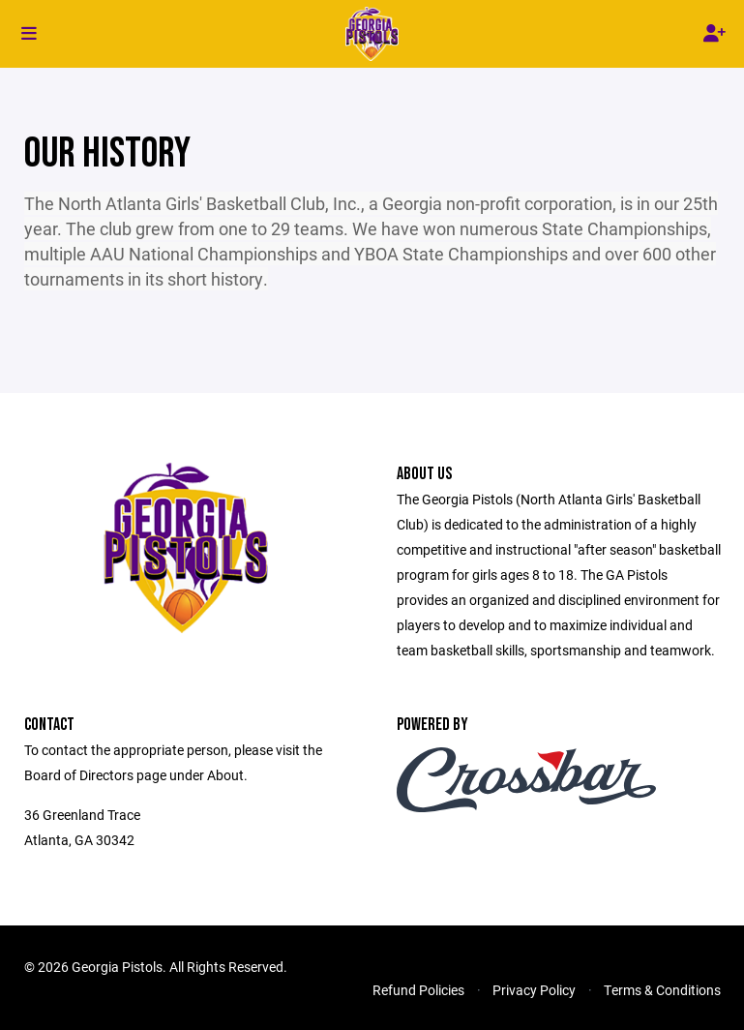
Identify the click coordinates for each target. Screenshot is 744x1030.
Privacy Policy (534, 990)
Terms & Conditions (662, 990)
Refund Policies (418, 990)
